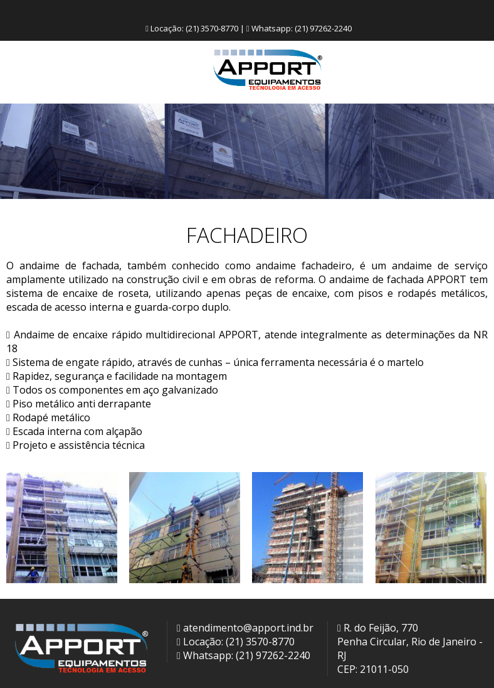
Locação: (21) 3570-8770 (236, 641)
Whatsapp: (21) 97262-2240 (243, 655)
